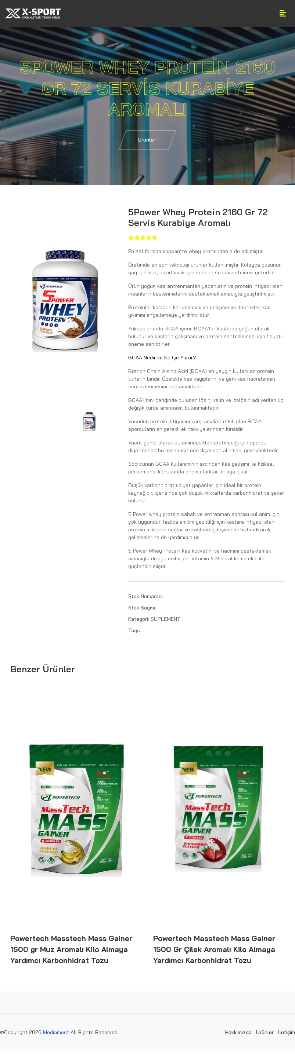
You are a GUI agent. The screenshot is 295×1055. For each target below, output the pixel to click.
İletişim (286, 1032)
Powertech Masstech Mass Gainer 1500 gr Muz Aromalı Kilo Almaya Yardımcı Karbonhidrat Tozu (71, 949)
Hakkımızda (238, 1032)
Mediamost (57, 1032)
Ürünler (146, 139)
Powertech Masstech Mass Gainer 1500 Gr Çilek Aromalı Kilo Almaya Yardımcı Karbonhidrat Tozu (214, 949)
